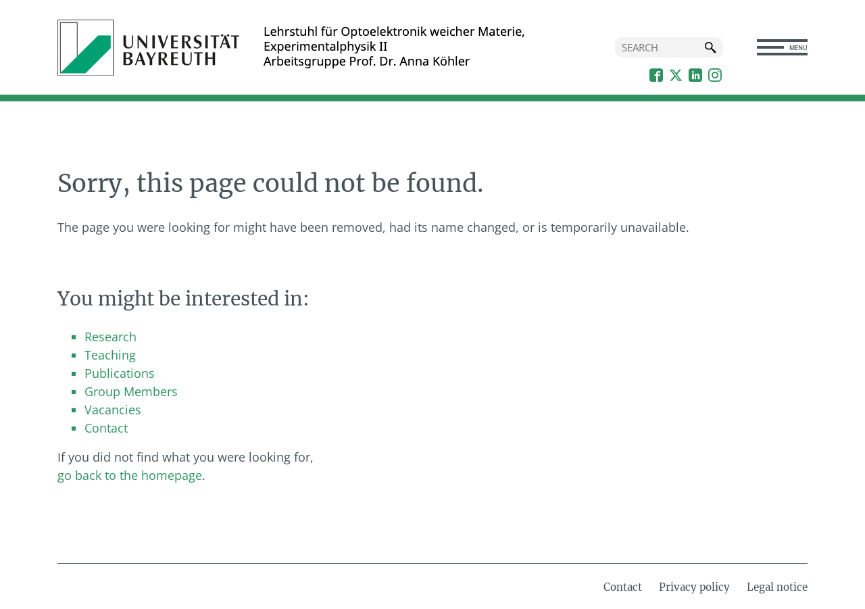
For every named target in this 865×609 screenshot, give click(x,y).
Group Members (131, 391)
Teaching (110, 355)
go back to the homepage (129, 475)
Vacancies (112, 409)
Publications (119, 373)
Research (110, 336)
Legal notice (777, 587)
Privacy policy (694, 587)
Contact (106, 428)
